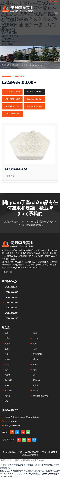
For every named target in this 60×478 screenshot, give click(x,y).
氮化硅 (7, 385)
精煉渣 (7, 375)
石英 (4, 27)
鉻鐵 (35, 344)
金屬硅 (7, 359)
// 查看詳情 (7, 272)
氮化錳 (35, 385)
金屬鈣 (7, 349)
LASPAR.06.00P (12, 99)
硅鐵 (6, 333)
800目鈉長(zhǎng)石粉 (16, 169)
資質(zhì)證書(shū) (10, 36)
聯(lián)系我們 (8, 44)
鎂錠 (6, 370)
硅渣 (6, 401)
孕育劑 (7, 338)
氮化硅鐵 (8, 390)
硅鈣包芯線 (37, 354)
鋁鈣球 (7, 396)
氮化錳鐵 (8, 380)
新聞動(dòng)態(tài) (10, 41)
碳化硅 (7, 364)
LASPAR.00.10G (12, 114)
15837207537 (27, 221)
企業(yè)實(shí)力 (9, 33)
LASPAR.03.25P (34, 99)
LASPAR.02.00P (12, 106)
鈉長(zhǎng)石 (8, 24)
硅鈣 (35, 333)
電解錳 (35, 364)
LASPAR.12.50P (12, 92)
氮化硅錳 (36, 380)
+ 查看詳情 (10, 176)
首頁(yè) (5, 16)
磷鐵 (35, 370)
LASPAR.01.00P (34, 106)
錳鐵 (6, 354)
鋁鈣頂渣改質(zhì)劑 (41, 396)
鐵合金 (5, 30)
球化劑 (35, 338)
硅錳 (35, 349)
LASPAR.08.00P (36, 65)
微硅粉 (7, 344)
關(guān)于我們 (8, 18)
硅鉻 (35, 375)
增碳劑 (35, 359)
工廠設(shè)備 (8, 39)
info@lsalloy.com (34, 225)
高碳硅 (35, 390)
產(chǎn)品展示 (8, 21)
